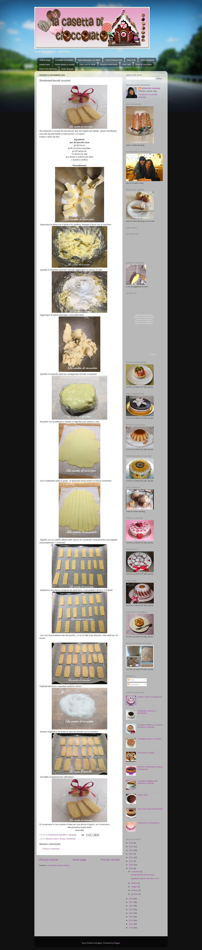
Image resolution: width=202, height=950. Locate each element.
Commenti (133, 684)
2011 (131, 924)
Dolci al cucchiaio (144, 64)
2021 (131, 861)
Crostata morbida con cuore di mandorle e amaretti (149, 726)
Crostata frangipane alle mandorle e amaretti (147, 782)
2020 (131, 865)
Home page (45, 60)
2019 (131, 868)
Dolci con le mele (87, 64)
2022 (131, 857)
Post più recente (48, 859)
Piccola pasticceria (108, 64)
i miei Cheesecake (113, 60)
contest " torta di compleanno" (149, 697)
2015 (131, 909)
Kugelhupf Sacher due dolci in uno (145, 878)
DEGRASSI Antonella (150, 88)
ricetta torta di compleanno (148, 823)
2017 (131, 902)
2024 (131, 850)
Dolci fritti (131, 60)
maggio (134, 887)
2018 (131, 899)
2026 (131, 843)
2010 (131, 928)
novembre (135, 872)
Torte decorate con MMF (89, 60)
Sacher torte (142, 795)
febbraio (134, 890)
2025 (131, 847)
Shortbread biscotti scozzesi (142, 875)
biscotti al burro (52, 839)
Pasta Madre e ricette (65, 64)
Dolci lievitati (67, 69)
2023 (131, 854)
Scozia (62, 839)
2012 (131, 920)
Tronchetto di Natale (145, 753)
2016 (131, 906)
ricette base (44, 64)
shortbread (70, 839)
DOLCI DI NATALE (48, 69)
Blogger (116, 943)
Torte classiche (147, 60)
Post (131, 680)
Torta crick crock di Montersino (150, 809)
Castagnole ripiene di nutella (149, 739)
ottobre (134, 883)
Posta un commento (51, 849)
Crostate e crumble (64, 60)
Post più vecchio (110, 859)
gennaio (134, 894)
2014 (131, 913)
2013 (131, 917)
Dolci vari (126, 64)
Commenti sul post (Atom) (58, 865)
